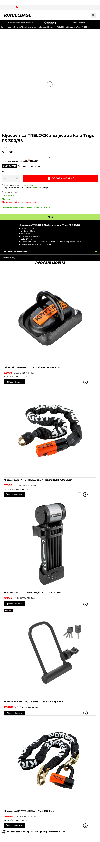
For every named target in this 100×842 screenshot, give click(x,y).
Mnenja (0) (8, 257)
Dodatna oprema (29, 27)
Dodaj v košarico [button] (16, 382)
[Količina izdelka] (11, 178)
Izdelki (10, 27)
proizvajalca (27, 185)
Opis (50, 217)
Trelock (34, 188)
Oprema (17, 27)
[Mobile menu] (87, 15)
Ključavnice (41, 27)
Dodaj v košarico (63, 178)
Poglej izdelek (93, 382)
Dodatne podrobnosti (16, 251)
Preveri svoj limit (79, 23)
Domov (3, 27)
